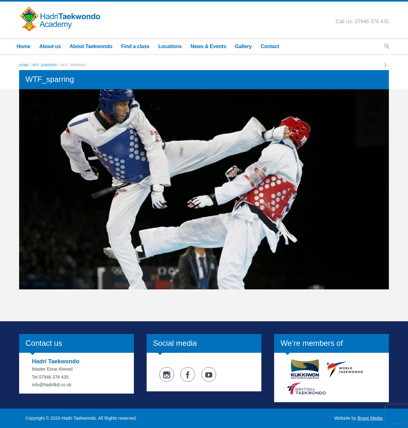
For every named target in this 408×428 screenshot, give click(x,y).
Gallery (243, 46)
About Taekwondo (91, 46)
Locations (170, 46)
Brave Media (369, 418)
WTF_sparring (44, 65)
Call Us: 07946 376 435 (362, 21)
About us (50, 46)
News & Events (208, 46)
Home (23, 46)
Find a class (135, 46)
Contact (270, 46)
